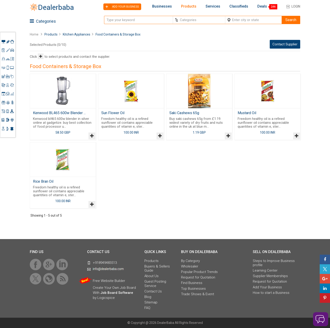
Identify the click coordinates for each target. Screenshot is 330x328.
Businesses (162, 6)
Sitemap (150, 302)
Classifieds (238, 6)
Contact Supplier (284, 44)
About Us (151, 276)
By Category (190, 261)
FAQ (147, 308)
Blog (147, 297)
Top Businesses (193, 289)
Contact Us (153, 291)
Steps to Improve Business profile (274, 263)
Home (34, 34)
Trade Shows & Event (197, 294)
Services (213, 6)
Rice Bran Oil (43, 181)
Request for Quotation (198, 277)
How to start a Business (271, 293)
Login (296, 6)
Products (188, 6)
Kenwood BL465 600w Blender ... (59, 113)
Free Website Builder (109, 281)
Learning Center (265, 270)
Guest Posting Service (155, 283)
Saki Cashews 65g (184, 113)
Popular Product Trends (199, 272)
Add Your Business (267, 287)
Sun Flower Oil (112, 113)
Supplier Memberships (270, 276)
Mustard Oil (247, 113)
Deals (262, 6)
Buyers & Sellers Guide (157, 268)
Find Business (191, 283)
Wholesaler (189, 266)
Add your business (121, 6)
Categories (43, 21)
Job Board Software (116, 293)
